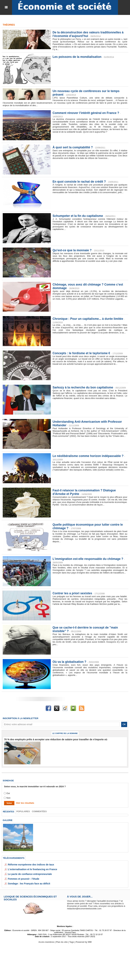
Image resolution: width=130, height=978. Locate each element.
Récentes (8, 811)
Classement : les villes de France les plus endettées (18, 848)
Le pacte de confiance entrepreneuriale (28, 874)
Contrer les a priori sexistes (72, 593)
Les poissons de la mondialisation (77, 56)
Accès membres (47, 942)
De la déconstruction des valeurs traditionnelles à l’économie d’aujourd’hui (88, 34)
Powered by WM (83, 942)
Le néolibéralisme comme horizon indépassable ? (88, 456)
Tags (71, 942)
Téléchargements (13, 858)
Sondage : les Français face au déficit (27, 883)
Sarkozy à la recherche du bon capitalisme (83, 387)
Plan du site (62, 942)
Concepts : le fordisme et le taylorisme (81, 353)
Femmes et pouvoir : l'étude (22, 878)
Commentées (38, 811)
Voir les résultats (24, 802)
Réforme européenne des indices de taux (29, 864)
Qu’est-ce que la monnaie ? (72, 250)
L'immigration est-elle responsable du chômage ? (88, 559)
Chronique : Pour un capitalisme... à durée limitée (88, 318)
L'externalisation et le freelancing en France (31, 869)
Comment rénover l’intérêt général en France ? (86, 113)
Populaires (22, 811)
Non (8, 797)
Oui (8, 793)
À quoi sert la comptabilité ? (72, 147)
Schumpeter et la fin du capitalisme (78, 216)
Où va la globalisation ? (69, 661)
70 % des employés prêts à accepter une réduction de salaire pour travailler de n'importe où (52, 739)
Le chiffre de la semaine (65, 733)
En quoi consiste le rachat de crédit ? (79, 181)
